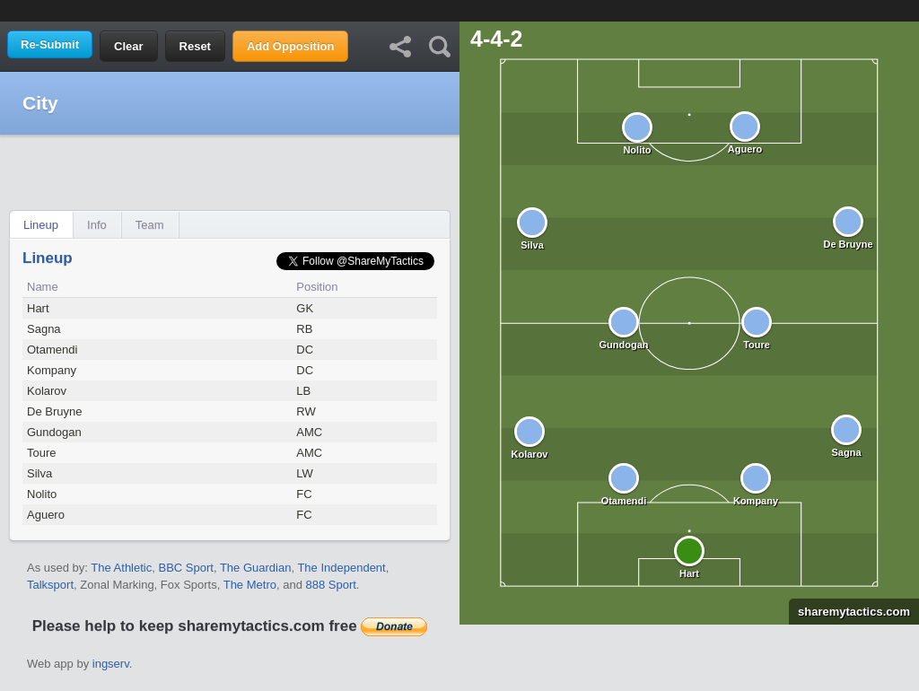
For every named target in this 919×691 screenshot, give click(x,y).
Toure (42, 452)
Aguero (46, 514)
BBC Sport (185, 567)
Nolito (42, 494)
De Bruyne (54, 411)
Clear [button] (129, 46)
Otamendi (52, 349)
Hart (38, 308)
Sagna (44, 329)
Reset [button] (195, 46)
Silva (39, 473)
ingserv (110, 663)
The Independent (341, 567)
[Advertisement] (459, 9)
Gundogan (54, 432)
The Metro (249, 584)
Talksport (50, 584)
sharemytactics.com (849, 611)
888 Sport (330, 584)
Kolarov (46, 391)
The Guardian (256, 567)
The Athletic (121, 567)
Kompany (51, 370)
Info (97, 225)
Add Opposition (290, 46)
